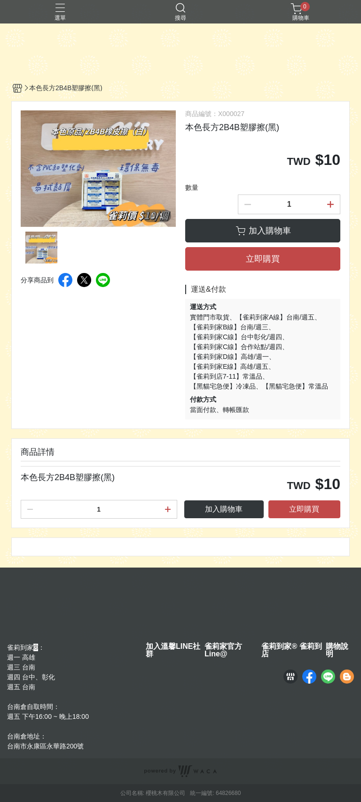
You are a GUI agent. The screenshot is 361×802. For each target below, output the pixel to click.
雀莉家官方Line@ (223, 650)
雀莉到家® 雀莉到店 (291, 650)
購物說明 (337, 650)
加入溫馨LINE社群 (173, 650)
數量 (191, 187)
